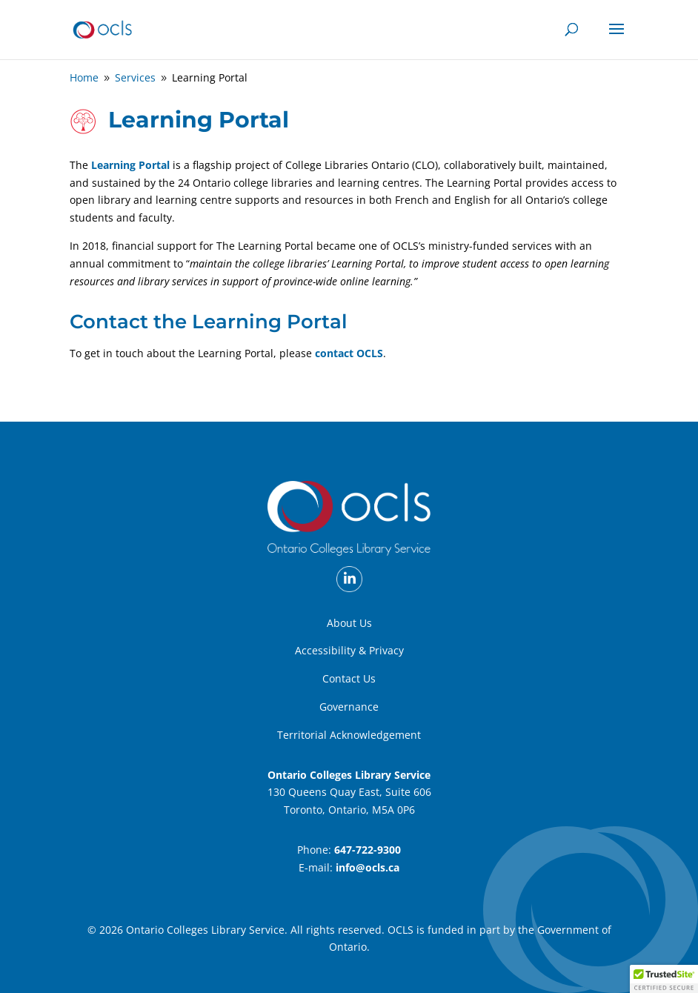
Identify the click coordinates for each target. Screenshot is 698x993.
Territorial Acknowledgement (349, 735)
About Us (349, 623)
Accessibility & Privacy (349, 650)
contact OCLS (349, 353)
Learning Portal (130, 165)
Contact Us (349, 678)
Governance (349, 707)
